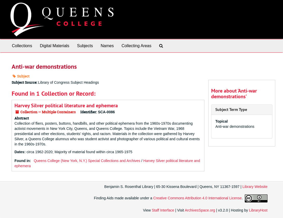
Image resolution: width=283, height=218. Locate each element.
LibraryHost (258, 210)
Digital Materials (54, 46)
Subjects (85, 46)
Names (107, 46)
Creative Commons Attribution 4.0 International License (197, 198)
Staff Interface (163, 210)
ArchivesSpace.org (200, 210)
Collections (22, 46)
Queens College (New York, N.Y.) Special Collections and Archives (87, 161)
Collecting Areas (136, 46)
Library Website (254, 187)
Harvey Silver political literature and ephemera (66, 105)
